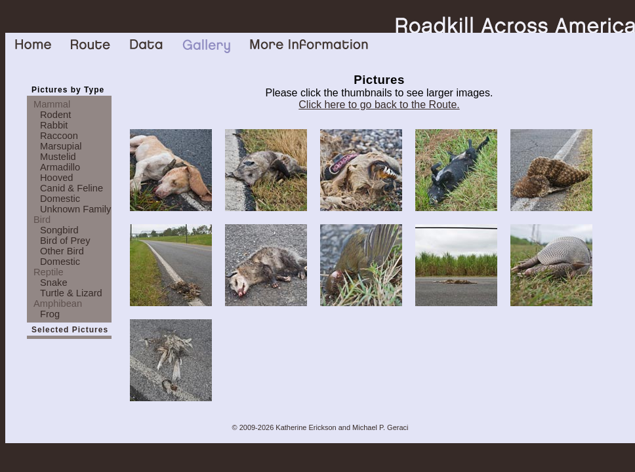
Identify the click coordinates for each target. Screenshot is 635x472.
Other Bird (62, 251)
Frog (50, 314)
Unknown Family (75, 209)
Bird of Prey (65, 240)
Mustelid (58, 156)
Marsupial (61, 146)
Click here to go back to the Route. (378, 104)
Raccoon (59, 135)
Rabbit (54, 125)
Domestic (60, 198)
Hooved (56, 177)
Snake (54, 282)
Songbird (59, 230)
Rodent (55, 114)
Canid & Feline (71, 188)
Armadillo (60, 167)
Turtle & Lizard (71, 293)
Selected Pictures (69, 329)
